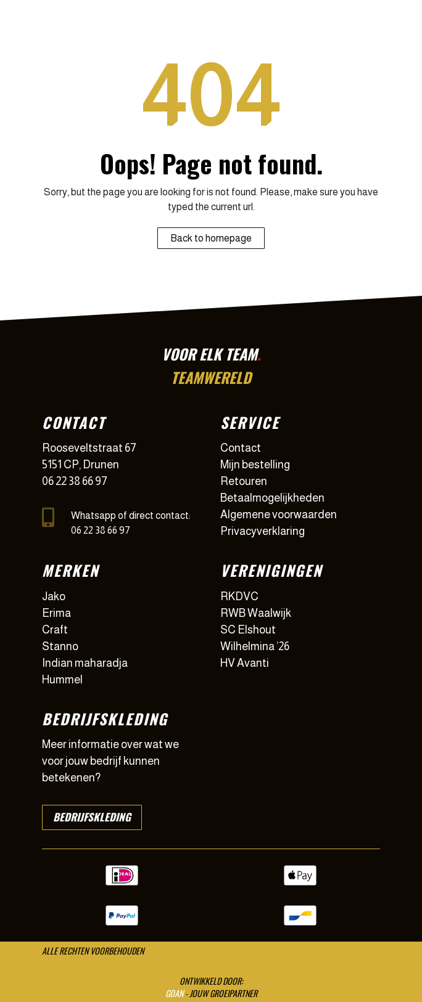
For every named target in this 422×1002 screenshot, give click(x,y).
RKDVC (239, 596)
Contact (240, 448)
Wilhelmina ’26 (254, 646)
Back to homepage (211, 238)
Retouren (243, 481)
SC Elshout (248, 630)
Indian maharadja (85, 663)
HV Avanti (244, 663)
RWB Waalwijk (255, 613)
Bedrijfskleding (92, 817)
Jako (53, 596)
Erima (56, 613)
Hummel (62, 680)
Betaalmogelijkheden (272, 498)
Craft (55, 630)
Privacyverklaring (262, 531)
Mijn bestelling (255, 464)
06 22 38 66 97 (74, 481)
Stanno (60, 646)
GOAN (174, 993)
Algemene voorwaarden (278, 514)
